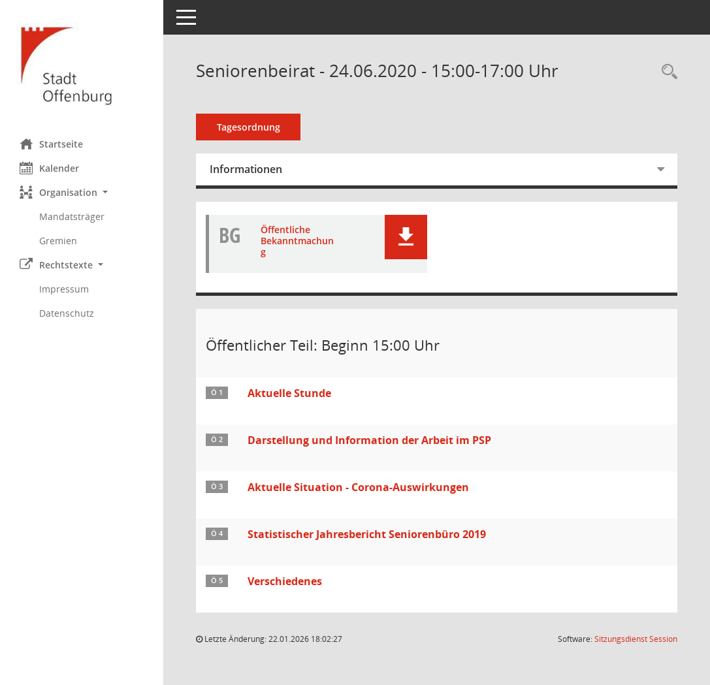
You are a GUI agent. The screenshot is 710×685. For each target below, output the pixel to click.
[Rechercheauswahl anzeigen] (666, 72)
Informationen (246, 169)
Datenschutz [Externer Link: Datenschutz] (66, 313)
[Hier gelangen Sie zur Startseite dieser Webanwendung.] (81, 64)
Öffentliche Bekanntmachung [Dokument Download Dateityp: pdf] (297, 241)
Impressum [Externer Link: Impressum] (64, 289)
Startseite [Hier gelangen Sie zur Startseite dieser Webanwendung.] (51, 143)
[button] (81, 192)
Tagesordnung (248, 127)
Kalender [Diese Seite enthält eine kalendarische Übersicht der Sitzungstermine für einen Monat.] (49, 167)
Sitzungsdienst (635, 639)
